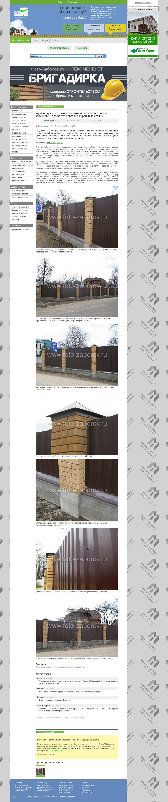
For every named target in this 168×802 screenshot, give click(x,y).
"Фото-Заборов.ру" (55, 143)
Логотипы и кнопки (88, 792)
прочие (15, 152)
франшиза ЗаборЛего (21, 229)
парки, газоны (18, 168)
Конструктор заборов (44, 787)
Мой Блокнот (63, 791)
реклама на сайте (143, 3)
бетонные (16, 130)
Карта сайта (86, 791)
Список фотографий (47, 106)
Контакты (85, 789)
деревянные (17, 111)
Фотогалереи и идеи (21, 785)
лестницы (16, 220)
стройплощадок (18, 171)
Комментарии (48, 121)
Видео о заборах (20, 791)
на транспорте (18, 174)
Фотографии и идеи (20, 40)
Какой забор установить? (23, 787)
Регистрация (72, 2)
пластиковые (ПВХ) (20, 142)
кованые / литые (19, 120)
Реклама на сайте (88, 785)
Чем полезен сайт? (43, 785)
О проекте (85, 787)
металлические (18, 123)
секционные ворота (20, 197)
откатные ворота (19, 191)
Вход (60, 2)
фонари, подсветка (20, 210)
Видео (45, 40)
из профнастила (19, 114)
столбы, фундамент (20, 207)
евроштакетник (18, 117)
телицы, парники (19, 216)
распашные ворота (20, 194)
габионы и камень (19, 149)
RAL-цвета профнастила (45, 789)
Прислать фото (56, 750)
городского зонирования (22, 165)
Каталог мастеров (43, 791)
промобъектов (18, 178)
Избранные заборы (66, 789)
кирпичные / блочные (21, 127)
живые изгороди (19, 139)
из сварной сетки (19, 133)
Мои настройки (64, 792)
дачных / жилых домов (21, 162)
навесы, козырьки (19, 213)
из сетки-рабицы (19, 136)
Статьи (35, 40)
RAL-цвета (82, 48)
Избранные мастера (66, 787)
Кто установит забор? (22, 789)
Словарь (55, 40)
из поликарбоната (19, 146)
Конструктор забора (59, 48)
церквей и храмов (19, 181)
